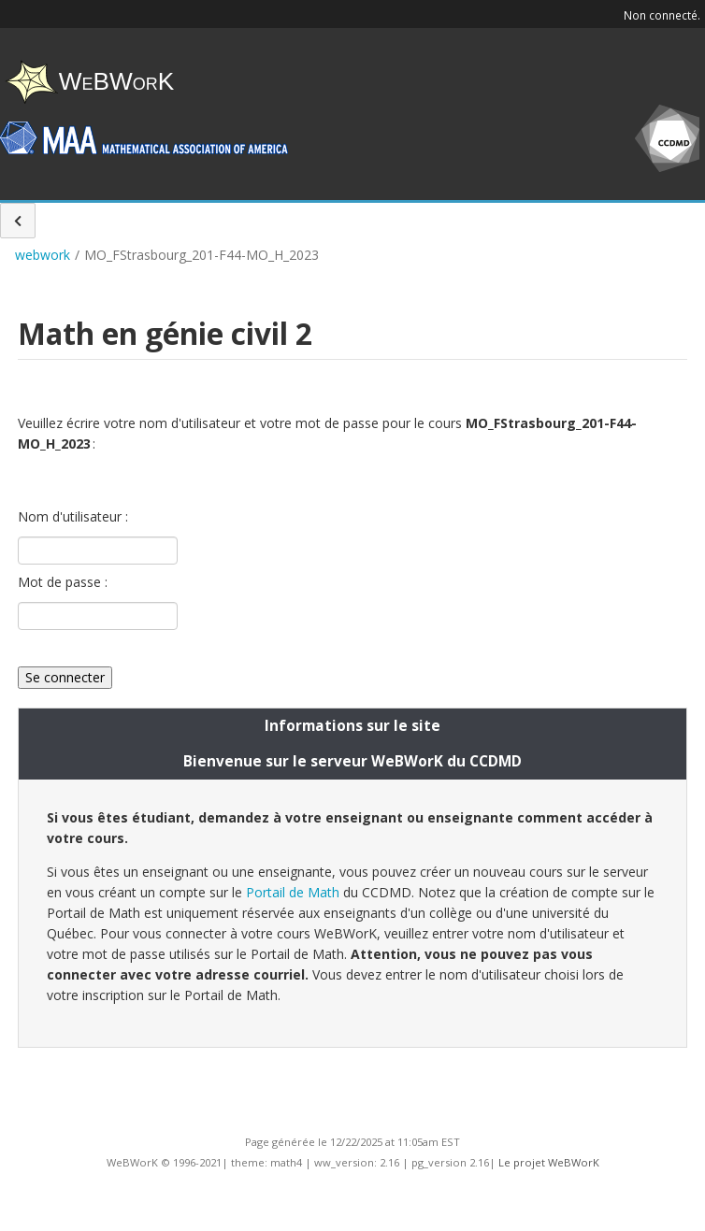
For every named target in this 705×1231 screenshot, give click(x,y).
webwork (42, 255)
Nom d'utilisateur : (73, 516)
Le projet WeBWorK (548, 1162)
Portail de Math (292, 892)
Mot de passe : (63, 582)
